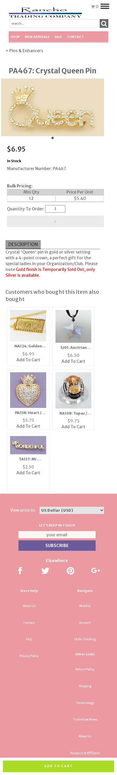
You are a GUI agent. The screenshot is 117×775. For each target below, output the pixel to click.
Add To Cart (28, 359)
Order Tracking (85, 639)
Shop (15, 37)
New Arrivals (37, 37)
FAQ (29, 639)
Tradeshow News (85, 719)
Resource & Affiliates (85, 753)
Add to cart (58, 766)
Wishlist (84, 606)
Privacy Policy (29, 656)
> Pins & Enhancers (24, 50)
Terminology (85, 703)
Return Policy (84, 669)
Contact (75, 37)
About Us (29, 606)
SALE (58, 37)
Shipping (85, 686)
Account (85, 623)
